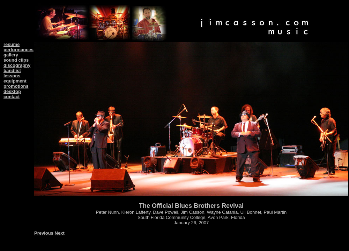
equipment (15, 81)
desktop (12, 91)
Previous (43, 233)
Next (60, 233)
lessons (11, 75)
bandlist (12, 70)
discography (16, 65)
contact (11, 96)
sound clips (16, 60)
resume (11, 44)
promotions (16, 86)
